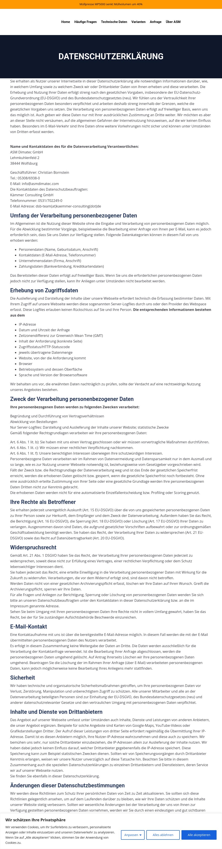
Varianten (138, 22)
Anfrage (156, 22)
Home (65, 22)
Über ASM (173, 22)
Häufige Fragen (85, 22)
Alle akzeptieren (199, 835)
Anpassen (131, 835)
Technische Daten (114, 22)
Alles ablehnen (163, 835)
